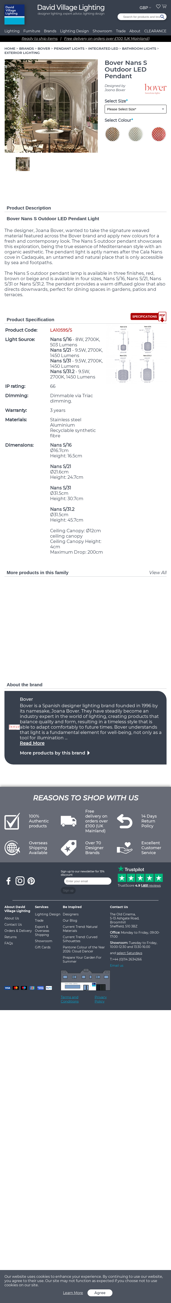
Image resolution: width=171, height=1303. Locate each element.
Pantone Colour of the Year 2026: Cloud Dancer (84, 949)
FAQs (8, 943)
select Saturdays (129, 953)
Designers (71, 914)
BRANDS (26, 48)
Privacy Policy (101, 999)
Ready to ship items (40, 39)
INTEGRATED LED (103, 48)
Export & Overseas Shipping (42, 931)
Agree (100, 1293)
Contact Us (13, 925)
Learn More (73, 1293)
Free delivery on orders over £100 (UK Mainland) (106, 39)
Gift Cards (43, 947)
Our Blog (70, 921)
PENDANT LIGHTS (69, 48)
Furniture (31, 31)
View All (158, 572)
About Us (11, 918)
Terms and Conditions (70, 999)
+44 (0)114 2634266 (127, 959)
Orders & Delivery (18, 931)
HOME (9, 48)
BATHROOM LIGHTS (139, 48)
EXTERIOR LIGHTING (22, 53)
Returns (10, 937)
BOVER (44, 48)
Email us (116, 966)
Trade (39, 921)
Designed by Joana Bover (115, 88)
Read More (32, 743)
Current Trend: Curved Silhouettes (80, 939)
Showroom (102, 31)
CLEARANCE (155, 31)
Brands (50, 31)
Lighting (12, 31)
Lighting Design (47, 914)
